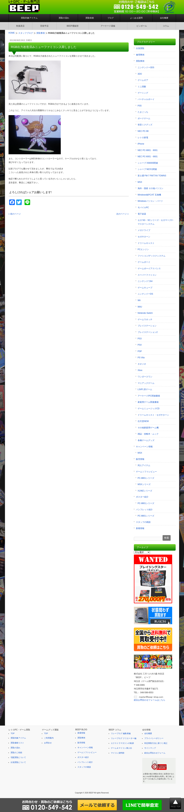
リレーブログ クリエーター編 (123, 738)
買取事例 (140, 61)
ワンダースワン (145, 376)
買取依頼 (89, 18)
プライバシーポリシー (153, 738)
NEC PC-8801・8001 (148, 150)
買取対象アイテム (29, 18)
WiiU (140, 307)
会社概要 (164, 18)
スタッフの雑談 (143, 522)
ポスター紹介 (142, 497)
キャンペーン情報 (144, 446)
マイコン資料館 (117, 753)
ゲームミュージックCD (148, 408)
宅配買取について (18, 757)
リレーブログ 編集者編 (121, 733)
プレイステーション (147, 326)
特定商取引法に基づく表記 (155, 743)
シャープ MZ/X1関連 (147, 169)
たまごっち (143, 112)
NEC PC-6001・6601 (148, 156)
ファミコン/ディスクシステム (151, 256)
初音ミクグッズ (145, 124)
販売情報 (140, 459)
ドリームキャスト (146, 243)
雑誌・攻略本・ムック (148, 434)
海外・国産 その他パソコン (150, 188)
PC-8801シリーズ (146, 478)
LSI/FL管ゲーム (145, 389)
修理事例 (140, 55)
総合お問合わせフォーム (154, 753)
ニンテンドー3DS (146, 67)
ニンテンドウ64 (145, 281)
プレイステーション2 (148, 332)
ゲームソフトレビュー (146, 471)
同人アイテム (144, 465)
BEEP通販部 (73, 26)
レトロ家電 (143, 137)
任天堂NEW (143, 421)
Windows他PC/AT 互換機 (149, 195)
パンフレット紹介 (144, 509)
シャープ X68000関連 (148, 163)
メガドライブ (144, 230)
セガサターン (144, 236)
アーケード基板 (108, 26)
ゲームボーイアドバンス (149, 268)
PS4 (140, 345)
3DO (140, 74)
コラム (166, 26)
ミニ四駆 (142, 86)
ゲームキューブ (145, 287)
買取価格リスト (17, 743)
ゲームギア (143, 80)
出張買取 (140, 48)
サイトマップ (150, 748)
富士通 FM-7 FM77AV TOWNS (152, 175)
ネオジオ (142, 364)
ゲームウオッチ (145, 319)
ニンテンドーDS (145, 294)
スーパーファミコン (147, 275)
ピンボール (141, 26)
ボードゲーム (144, 118)
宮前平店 (44, 26)
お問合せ (48, 743)
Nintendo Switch (145, 313)
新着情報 (140, 528)
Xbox (140, 370)
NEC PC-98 (143, 131)
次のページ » (122, 214)
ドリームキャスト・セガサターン (153, 415)
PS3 (140, 338)
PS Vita (141, 357)
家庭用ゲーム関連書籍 (148, 402)
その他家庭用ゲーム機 (148, 427)
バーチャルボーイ (146, 99)
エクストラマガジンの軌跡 (122, 743)
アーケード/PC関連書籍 (149, 396)
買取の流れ (64, 18)
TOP (12, 733)
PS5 (140, 106)
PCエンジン (143, 249)
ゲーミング (143, 93)
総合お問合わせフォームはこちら (149, 700)
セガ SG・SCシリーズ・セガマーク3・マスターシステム (156, 222)
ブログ (110, 18)
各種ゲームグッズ (146, 440)
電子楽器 (142, 214)
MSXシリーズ (144, 484)
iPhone (141, 144)
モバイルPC (143, 207)
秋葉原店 (20, 26)
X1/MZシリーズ (145, 491)
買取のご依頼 (16, 752)
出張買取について (18, 762)
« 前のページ (15, 214)
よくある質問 (136, 18)
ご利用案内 (49, 738)
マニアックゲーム (146, 383)
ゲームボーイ (144, 262)
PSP (140, 351)
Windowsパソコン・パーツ (150, 201)
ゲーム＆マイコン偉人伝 (121, 748)
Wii (139, 300)
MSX (140, 182)
